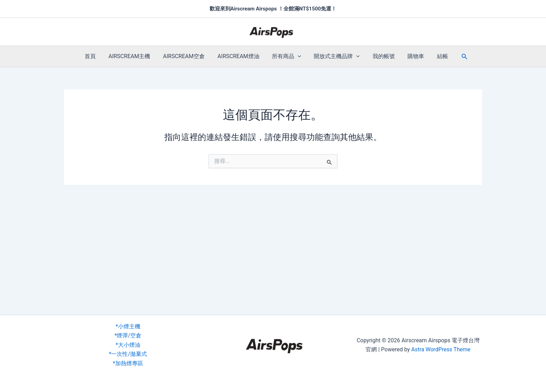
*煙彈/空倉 (128, 335)
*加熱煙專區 (128, 363)
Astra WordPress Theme (441, 349)
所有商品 (286, 56)
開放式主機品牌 (335, 56)
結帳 (436, 56)
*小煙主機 (128, 326)
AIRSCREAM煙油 (240, 56)
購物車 (411, 56)
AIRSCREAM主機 (134, 56)
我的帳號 (380, 56)
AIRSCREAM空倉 (187, 56)
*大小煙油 (128, 345)
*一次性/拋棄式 (128, 354)
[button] (297, 56)
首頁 (96, 56)
